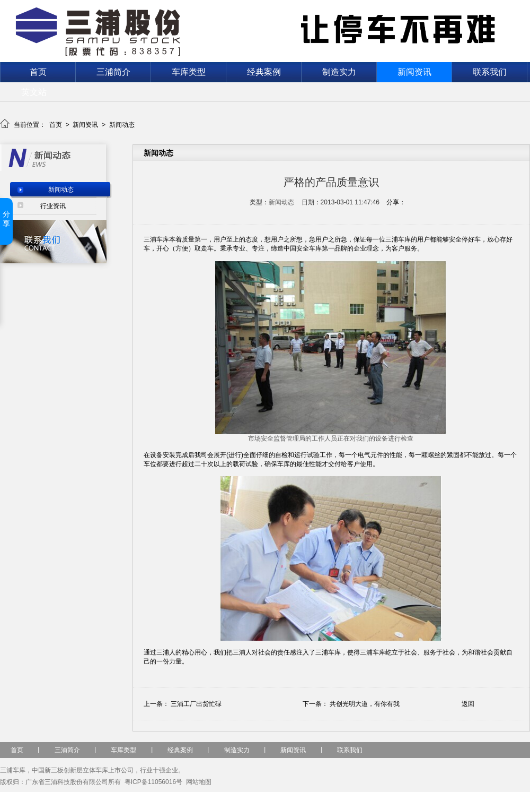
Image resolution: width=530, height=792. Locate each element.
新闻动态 (122, 124)
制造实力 (339, 71)
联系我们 (490, 71)
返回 (468, 704)
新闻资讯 (414, 71)
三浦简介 (113, 71)
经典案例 (264, 71)
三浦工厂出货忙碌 (196, 704)
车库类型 (189, 71)
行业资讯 (53, 206)
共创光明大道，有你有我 (365, 704)
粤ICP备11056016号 (153, 782)
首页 (38, 71)
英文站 (34, 92)
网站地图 (198, 782)
